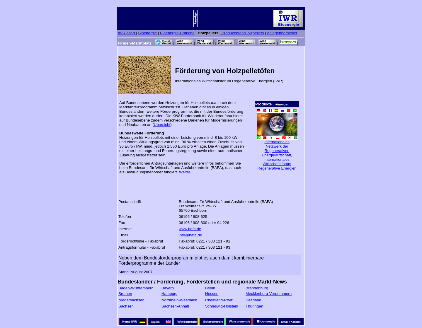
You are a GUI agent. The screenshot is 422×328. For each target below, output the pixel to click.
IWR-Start (127, 33)
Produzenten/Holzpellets (242, 33)
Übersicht (162, 124)
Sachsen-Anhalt (175, 306)
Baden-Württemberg (136, 288)
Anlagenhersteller (282, 33)
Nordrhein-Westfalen (179, 300)
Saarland (253, 300)
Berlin (210, 288)
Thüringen (254, 306)
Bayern (167, 288)
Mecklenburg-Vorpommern (269, 293)
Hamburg (169, 293)
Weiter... (186, 172)
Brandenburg (257, 288)
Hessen (211, 293)
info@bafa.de (190, 235)
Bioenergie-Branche (177, 33)
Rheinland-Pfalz (219, 300)
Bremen (125, 293)
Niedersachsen (131, 300)
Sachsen (126, 306)
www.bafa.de (190, 229)
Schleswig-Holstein (221, 306)
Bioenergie (147, 33)
